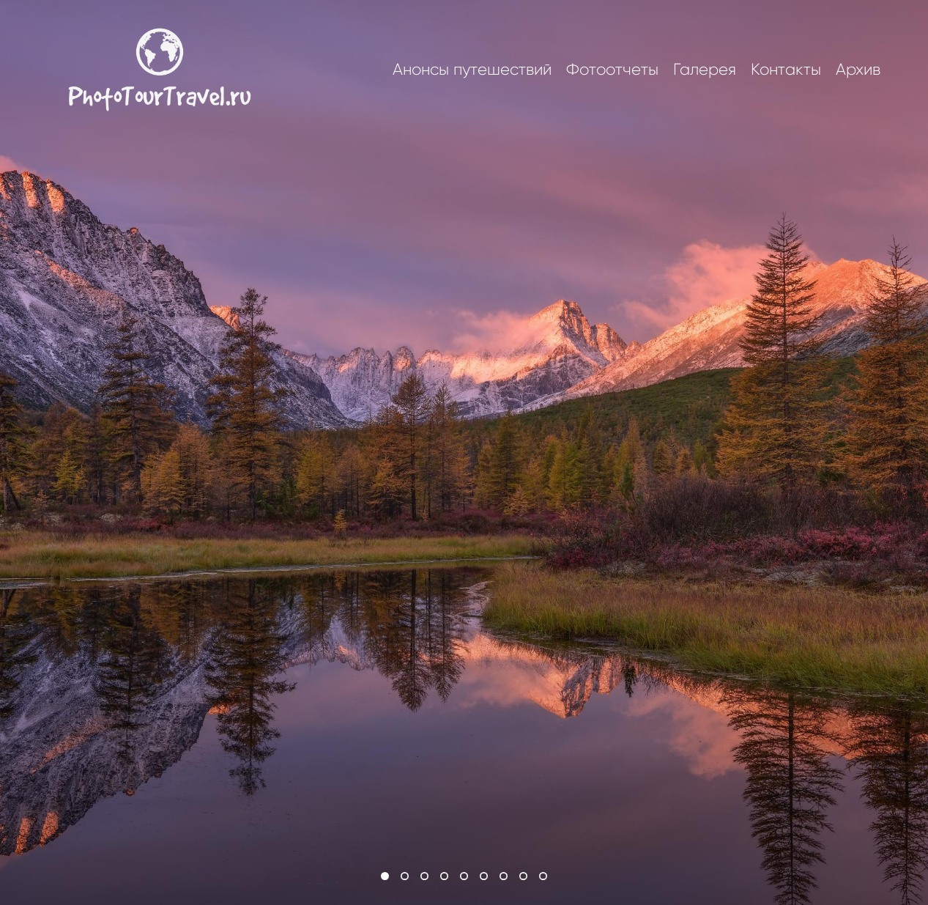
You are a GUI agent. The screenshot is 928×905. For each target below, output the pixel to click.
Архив (858, 70)
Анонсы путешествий (472, 70)
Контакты (786, 70)
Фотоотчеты (612, 70)
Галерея (704, 70)
